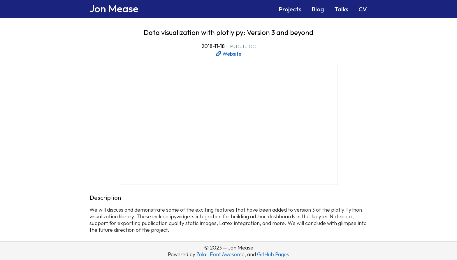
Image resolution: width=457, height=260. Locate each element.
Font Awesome (227, 254)
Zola (201, 254)
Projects (290, 9)
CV (362, 9)
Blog (318, 9)
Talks (341, 9)
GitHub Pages (273, 254)
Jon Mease (113, 8)
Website (228, 53)
